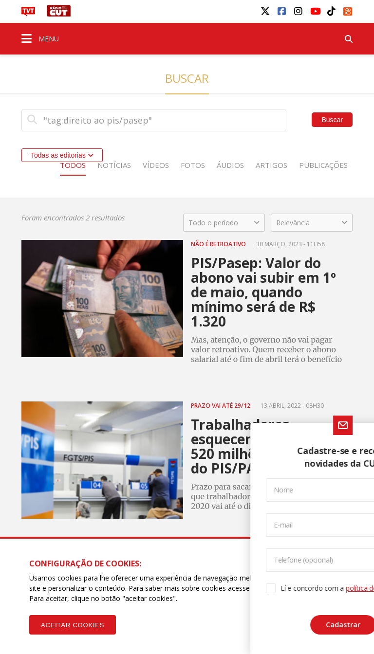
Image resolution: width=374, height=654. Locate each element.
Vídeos (156, 165)
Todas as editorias (62, 155)
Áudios (230, 165)
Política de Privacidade (308, 588)
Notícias (114, 165)
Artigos (271, 165)
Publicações (323, 165)
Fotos (193, 165)
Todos (73, 165)
